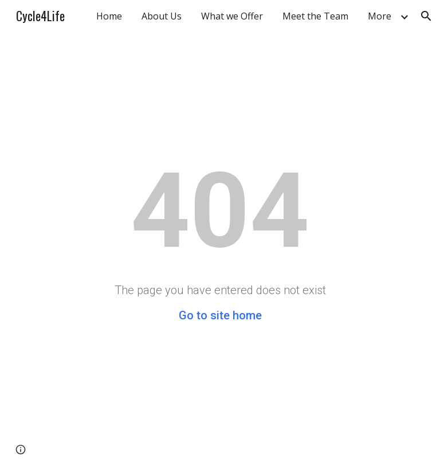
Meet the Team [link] (315, 16)
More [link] (379, 16)
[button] (426, 16)
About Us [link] (162, 16)
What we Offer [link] (232, 16)
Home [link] (109, 16)
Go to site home (220, 315)
